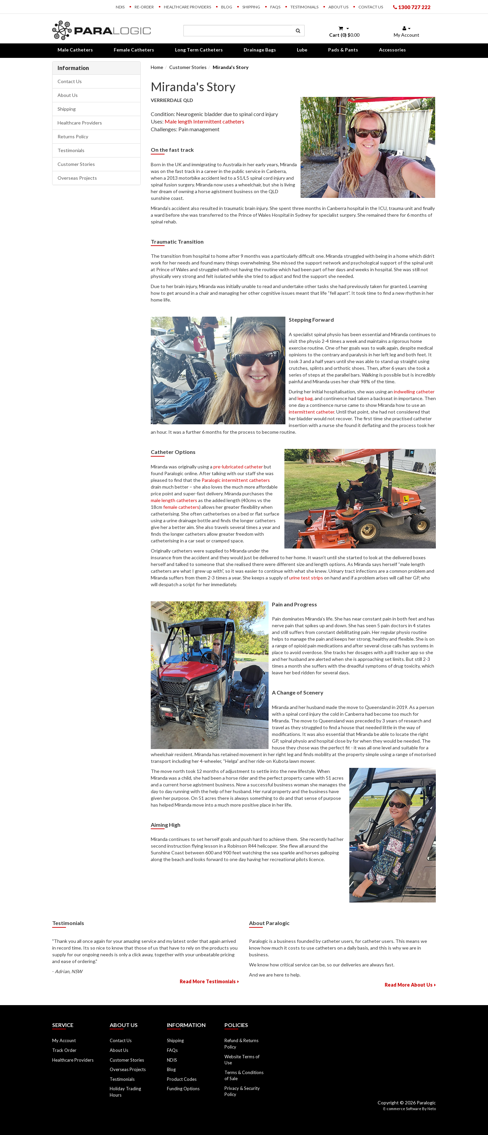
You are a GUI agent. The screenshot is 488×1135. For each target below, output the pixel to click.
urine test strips (306, 577)
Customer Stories (76, 164)
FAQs (275, 6)
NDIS (120, 6)
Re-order (144, 6)
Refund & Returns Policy (241, 1044)
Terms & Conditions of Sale (244, 1075)
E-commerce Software (402, 1108)
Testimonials (304, 6)
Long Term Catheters (199, 49)
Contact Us (370, 6)
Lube (302, 49)
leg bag (305, 398)
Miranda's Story (230, 67)
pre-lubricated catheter (238, 466)
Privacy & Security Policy (242, 1091)
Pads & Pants (343, 49)
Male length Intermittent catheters (204, 121)
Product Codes (182, 1079)
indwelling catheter (413, 391)
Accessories (392, 49)
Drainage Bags (260, 49)
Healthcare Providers (187, 6)
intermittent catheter (311, 412)
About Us (338, 6)
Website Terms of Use (241, 1060)
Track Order (64, 1050)
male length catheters (174, 500)
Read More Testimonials (208, 981)
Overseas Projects (77, 178)
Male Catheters (75, 49)
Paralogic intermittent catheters (236, 480)
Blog (226, 6)
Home (157, 67)
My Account (64, 1040)
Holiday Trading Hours (125, 1092)
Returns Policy (73, 136)
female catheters (181, 507)
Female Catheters (134, 49)
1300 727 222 (411, 7)
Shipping (251, 6)
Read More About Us (408, 985)
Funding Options (183, 1088)
